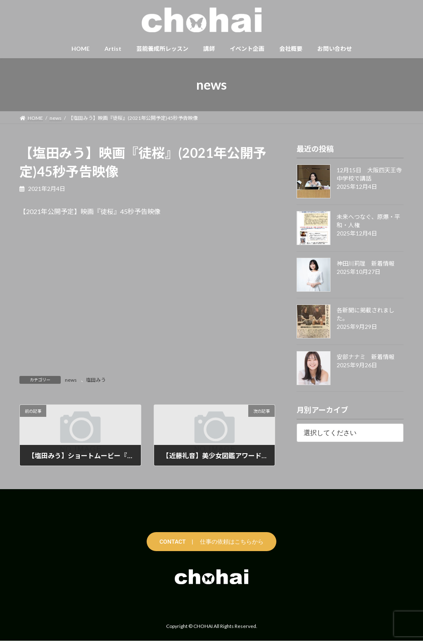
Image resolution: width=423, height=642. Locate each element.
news (71, 380)
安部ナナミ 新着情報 (365, 356)
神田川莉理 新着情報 (365, 263)
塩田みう (96, 380)
